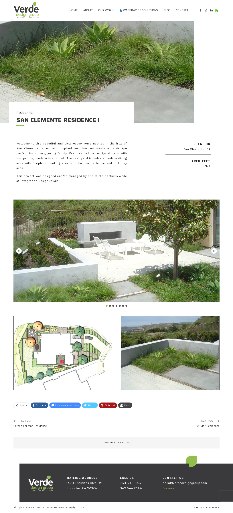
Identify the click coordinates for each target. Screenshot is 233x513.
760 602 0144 (130, 483)
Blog (167, 10)
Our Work (106, 10)
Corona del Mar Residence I (31, 426)
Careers (168, 488)
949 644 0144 (131, 488)
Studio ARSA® (211, 507)
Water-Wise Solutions (138, 10)
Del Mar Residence (208, 426)
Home (73, 10)
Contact (182, 10)
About (88, 10)
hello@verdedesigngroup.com (185, 483)
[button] (19, 251)
